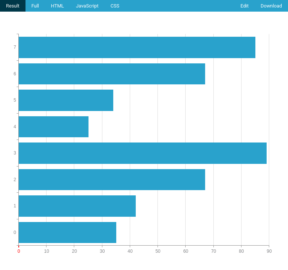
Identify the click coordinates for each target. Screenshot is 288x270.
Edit (244, 6)
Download (271, 6)
